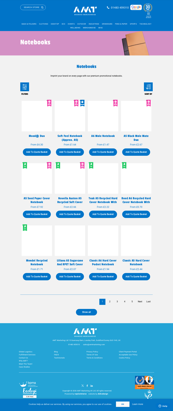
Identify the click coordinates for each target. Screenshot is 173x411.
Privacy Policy (92, 352)
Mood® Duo (37, 136)
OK (122, 404)
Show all (86, 312)
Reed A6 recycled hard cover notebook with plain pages (136, 202)
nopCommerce (81, 394)
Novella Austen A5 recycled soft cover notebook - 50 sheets (70, 202)
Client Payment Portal (128, 352)
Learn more (137, 404)
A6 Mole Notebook (103, 136)
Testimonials (59, 358)
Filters (24, 86)
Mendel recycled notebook (37, 262)
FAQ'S (56, 355)
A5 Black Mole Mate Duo (136, 138)
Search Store (31, 7)
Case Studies (24, 367)
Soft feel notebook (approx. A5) (70, 138)
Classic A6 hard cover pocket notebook (103, 262)
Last (148, 301)
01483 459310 (120, 7)
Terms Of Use (92, 355)
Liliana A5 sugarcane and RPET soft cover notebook (70, 264)
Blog (56, 352)
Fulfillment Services (27, 355)
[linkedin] (91, 385)
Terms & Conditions (94, 358)
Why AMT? (23, 361)
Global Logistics (25, 352)
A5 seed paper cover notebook (37, 200)
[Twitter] (82, 385)
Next (140, 301)
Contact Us (23, 358)
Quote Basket (148, 16)
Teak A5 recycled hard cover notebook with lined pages (103, 202)
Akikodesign (103, 394)
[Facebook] (87, 385)
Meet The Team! (25, 364)
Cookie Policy (124, 358)
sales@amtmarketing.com (94, 344)
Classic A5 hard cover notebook (136, 262)
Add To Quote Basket (36, 152)
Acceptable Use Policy (128, 355)
